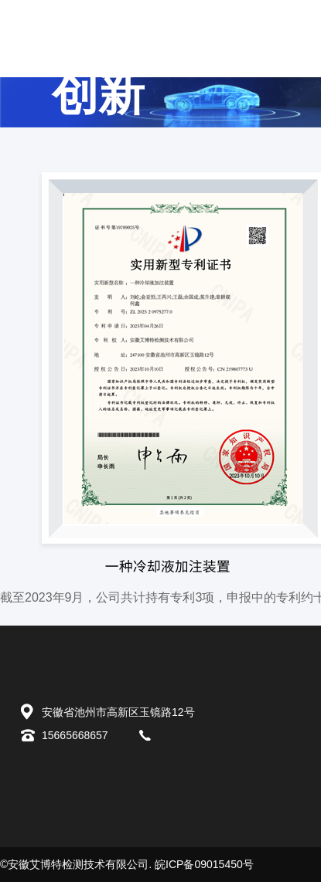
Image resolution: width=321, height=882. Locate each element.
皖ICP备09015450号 (204, 864)
